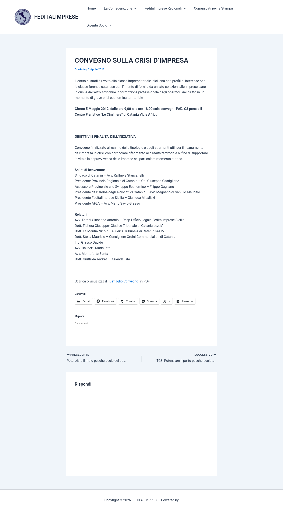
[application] (138, 11)
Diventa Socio (253, 11)
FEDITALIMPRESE (56, 11)
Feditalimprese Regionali (167, 11)
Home (96, 12)
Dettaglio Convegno (124, 271)
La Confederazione (123, 11)
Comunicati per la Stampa (214, 12)
